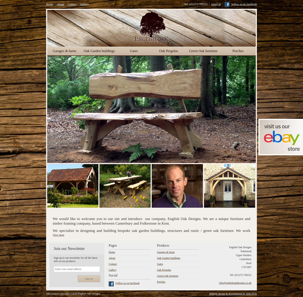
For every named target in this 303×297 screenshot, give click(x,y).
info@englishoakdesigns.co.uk (235, 282)
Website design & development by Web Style (233, 293)
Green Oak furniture (203, 51)
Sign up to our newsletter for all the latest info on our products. (75, 259)
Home (49, 4)
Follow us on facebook (127, 283)
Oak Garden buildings (99, 51)
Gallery (84, 4)
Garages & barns (64, 51)
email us (216, 4)
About (60, 4)
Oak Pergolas (168, 51)
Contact (72, 4)
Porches (238, 51)
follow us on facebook (244, 4)
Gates (134, 51)
